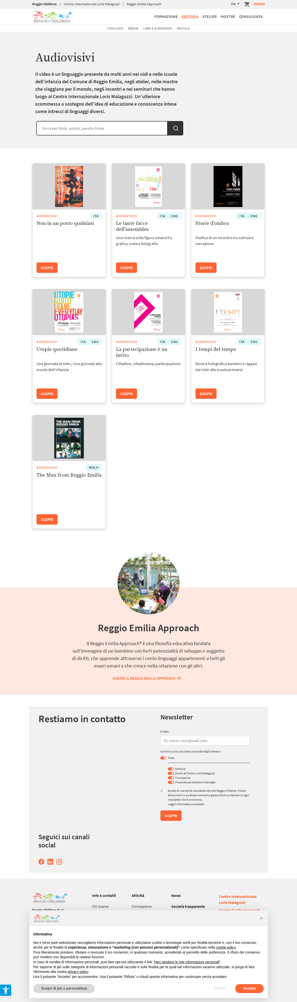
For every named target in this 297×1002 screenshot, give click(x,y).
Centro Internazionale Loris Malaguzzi (91, 4)
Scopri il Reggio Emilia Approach (147, 678)
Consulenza (251, 16)
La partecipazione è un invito (141, 352)
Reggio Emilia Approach (144, 4)
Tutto (171, 758)
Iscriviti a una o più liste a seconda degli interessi (190, 751)
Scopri (47, 267)
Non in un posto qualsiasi (65, 223)
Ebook (133, 28)
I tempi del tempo (215, 349)
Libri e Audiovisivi (157, 28)
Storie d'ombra (212, 223)
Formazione (166, 16)
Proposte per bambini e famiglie (195, 782)
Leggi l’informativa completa (186, 804)
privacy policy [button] (78, 972)
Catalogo (115, 28)
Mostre (228, 16)
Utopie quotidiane (57, 349)
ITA (233, 4)
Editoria (190, 16)
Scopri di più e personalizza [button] (64, 988)
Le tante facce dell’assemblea (132, 226)
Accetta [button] (249, 988)
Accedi (259, 4)
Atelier (209, 16)
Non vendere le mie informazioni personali (186, 962)
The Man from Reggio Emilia (69, 475)
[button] (261, 918)
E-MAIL (164, 731)
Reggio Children (44, 4)
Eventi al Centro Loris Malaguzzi (195, 773)
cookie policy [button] (226, 947)
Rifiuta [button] (220, 988)
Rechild (183, 28)
